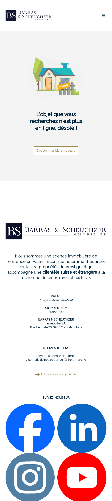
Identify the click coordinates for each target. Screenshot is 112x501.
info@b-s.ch (56, 312)
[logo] (29, 15)
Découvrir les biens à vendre (56, 150)
